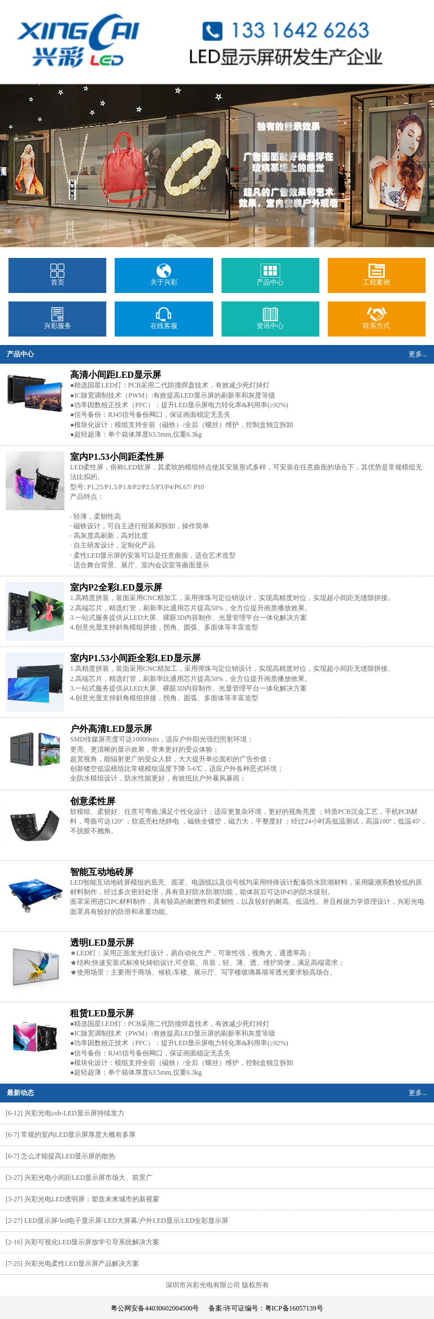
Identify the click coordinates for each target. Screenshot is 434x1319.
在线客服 (163, 322)
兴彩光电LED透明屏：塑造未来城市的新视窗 (91, 1199)
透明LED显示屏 (102, 942)
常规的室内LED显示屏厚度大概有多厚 (78, 1135)
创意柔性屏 (92, 801)
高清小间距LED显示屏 (115, 375)
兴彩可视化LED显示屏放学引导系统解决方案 (91, 1242)
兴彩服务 (57, 322)
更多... (418, 354)
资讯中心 (270, 322)
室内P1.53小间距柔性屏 (117, 457)
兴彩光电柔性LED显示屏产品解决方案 (81, 1264)
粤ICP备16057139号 (294, 1308)
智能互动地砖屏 (101, 872)
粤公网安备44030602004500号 (155, 1308)
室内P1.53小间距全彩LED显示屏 (135, 658)
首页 (57, 278)
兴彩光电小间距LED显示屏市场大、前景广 (88, 1178)
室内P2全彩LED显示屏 (116, 587)
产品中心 (270, 278)
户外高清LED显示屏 (111, 729)
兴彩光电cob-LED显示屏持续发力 (74, 1113)
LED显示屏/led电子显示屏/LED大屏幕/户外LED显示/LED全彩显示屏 (126, 1221)
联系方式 (376, 322)
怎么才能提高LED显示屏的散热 (68, 1156)
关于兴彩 (163, 278)
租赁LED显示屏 (102, 1013)
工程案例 (376, 278)
